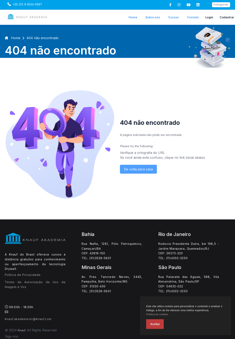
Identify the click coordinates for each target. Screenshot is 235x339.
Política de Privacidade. (23, 274)
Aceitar (155, 324)
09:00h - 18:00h (19, 309)
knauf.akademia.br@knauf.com (28, 319)
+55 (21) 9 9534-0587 (24, 4)
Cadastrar (227, 17)
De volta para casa (138, 169)
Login (209, 17)
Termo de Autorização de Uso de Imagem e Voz (35, 284)
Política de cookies (157, 314)
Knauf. (22, 330)
